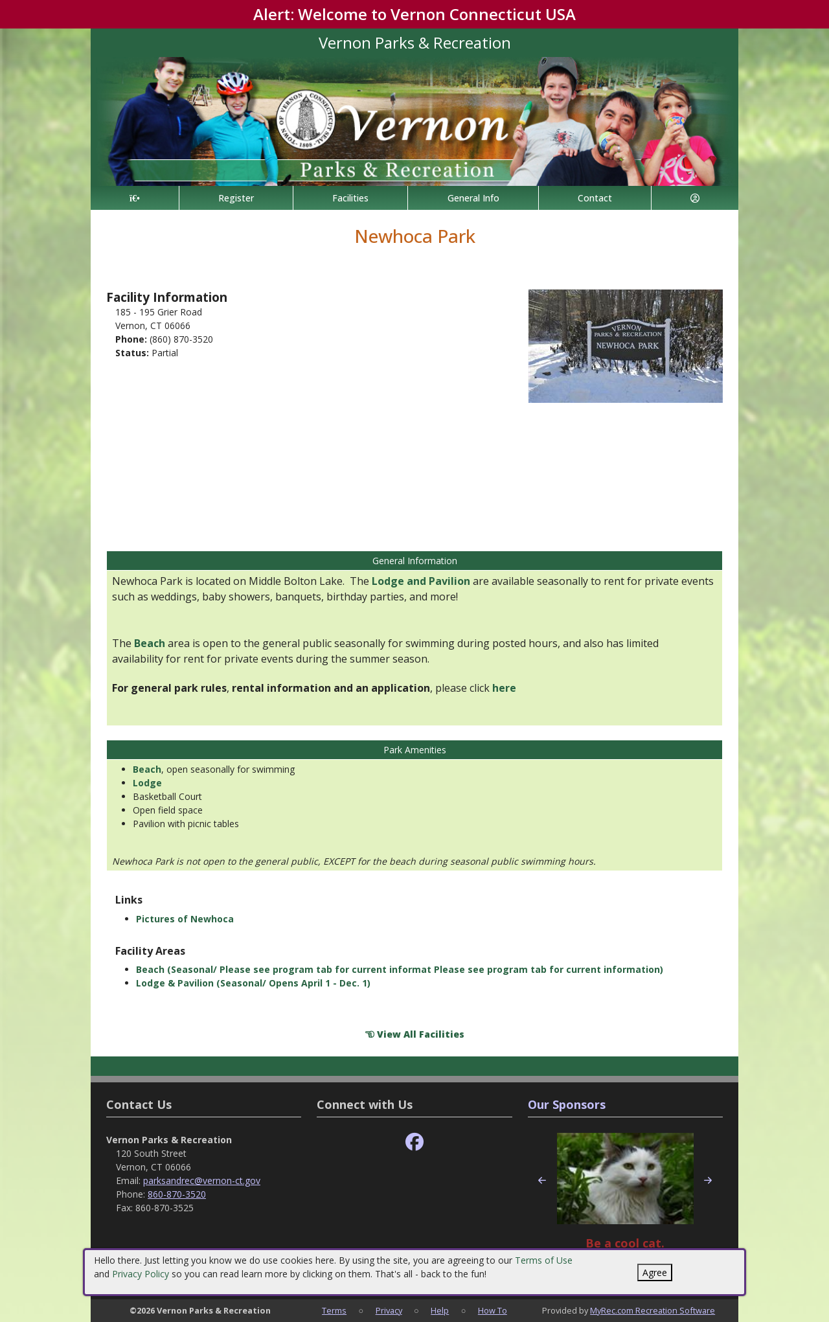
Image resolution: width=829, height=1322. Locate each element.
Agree (654, 1272)
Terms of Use (544, 1260)
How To (492, 1310)
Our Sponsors (567, 1104)
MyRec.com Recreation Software (652, 1310)
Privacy (389, 1310)
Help (440, 1310)
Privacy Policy (140, 1274)
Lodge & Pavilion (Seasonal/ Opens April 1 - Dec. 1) (253, 983)
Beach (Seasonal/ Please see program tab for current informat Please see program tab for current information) (399, 969)
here (504, 688)
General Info (473, 198)
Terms (334, 1310)
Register (236, 198)
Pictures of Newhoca (185, 919)
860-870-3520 (177, 1194)
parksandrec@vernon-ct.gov (201, 1180)
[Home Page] (135, 198)
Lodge (147, 783)
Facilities (350, 198)
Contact (595, 198)
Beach (149, 643)
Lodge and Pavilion (421, 581)
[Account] (695, 198)
